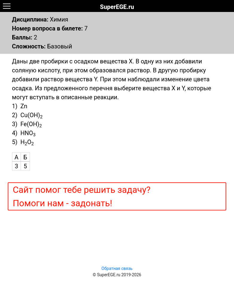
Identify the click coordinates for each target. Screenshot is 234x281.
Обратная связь (117, 268)
